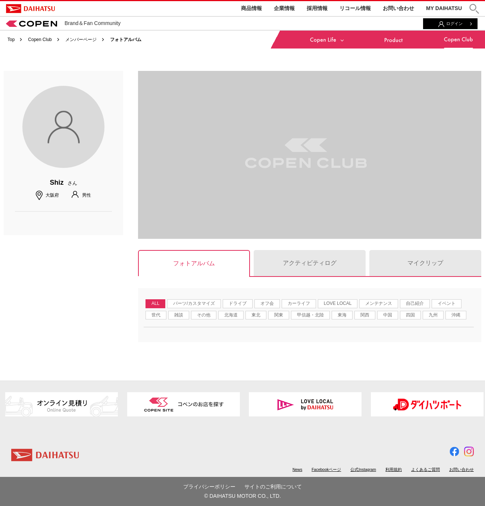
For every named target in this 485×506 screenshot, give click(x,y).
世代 (155, 315)
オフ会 (267, 303)
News (297, 469)
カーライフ (299, 303)
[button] (474, 9)
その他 (203, 315)
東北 (255, 315)
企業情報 (284, 8)
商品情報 (251, 8)
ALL (155, 303)
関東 (278, 315)
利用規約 (393, 469)
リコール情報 (355, 8)
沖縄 (455, 315)
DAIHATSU (30, 8)
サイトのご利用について (273, 487)
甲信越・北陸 (310, 315)
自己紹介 (415, 303)
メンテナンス (378, 303)
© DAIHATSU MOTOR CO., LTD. (242, 496)
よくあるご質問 (425, 469)
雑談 (178, 315)
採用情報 (317, 8)
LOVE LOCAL (338, 303)
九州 (433, 315)
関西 (364, 315)
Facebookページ (326, 469)
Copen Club (39, 39)
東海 (342, 315)
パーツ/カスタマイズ (194, 303)
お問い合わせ (398, 8)
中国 (387, 315)
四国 (410, 315)
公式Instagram (363, 469)
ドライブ (238, 303)
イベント (447, 303)
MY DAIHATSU (444, 8)
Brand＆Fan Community (63, 23)
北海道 (231, 315)
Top (11, 39)
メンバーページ (81, 39)
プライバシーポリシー (209, 487)
